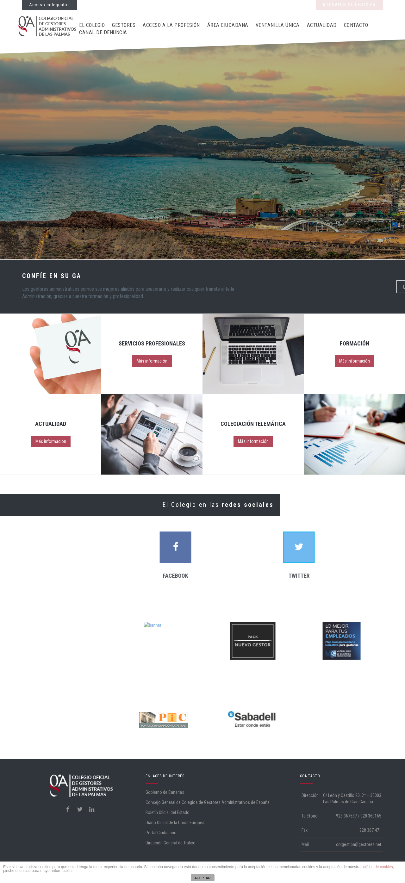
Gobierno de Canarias (165, 792)
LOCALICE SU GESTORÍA (349, 4)
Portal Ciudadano (161, 832)
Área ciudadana (227, 25)
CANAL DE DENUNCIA (103, 32)
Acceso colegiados (49, 4)
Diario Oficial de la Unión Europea (175, 822)
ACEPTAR (202, 878)
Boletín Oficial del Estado (168, 812)
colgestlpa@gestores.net (358, 844)
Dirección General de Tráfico (171, 842)
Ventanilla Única (278, 25)
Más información (152, 361)
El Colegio (92, 25)
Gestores (123, 25)
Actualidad (322, 25)
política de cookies (377, 867)
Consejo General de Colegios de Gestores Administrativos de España (208, 802)
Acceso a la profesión (171, 25)
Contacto (356, 25)
